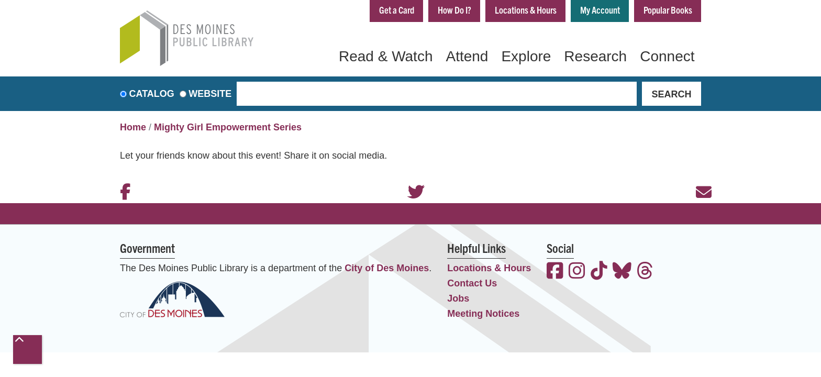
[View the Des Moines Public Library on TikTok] (599, 272)
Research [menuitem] (595, 56)
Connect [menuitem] (667, 56)
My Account (600, 10)
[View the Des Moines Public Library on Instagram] (577, 272)
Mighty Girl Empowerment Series (228, 127)
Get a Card (396, 10)
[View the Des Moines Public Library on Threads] (645, 272)
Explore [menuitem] (526, 56)
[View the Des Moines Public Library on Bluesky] (622, 272)
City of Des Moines (387, 268)
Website (209, 93)
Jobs (458, 298)
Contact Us (472, 283)
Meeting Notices (483, 313)
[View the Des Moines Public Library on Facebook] (555, 272)
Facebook (122, 178)
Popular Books (668, 10)
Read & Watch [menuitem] (385, 56)
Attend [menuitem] (467, 56)
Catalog (151, 93)
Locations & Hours (526, 10)
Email (698, 178)
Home (133, 127)
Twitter (410, 178)
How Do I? (454, 10)
